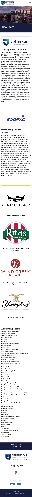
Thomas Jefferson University (10, 82)
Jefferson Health (17, 70)
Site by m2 (16, 491)
